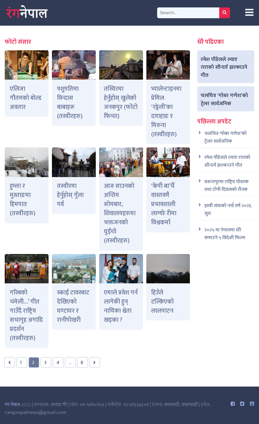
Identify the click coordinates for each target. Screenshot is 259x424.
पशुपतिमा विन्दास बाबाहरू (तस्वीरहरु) (70, 102)
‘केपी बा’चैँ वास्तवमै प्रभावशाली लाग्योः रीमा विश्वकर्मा (163, 204)
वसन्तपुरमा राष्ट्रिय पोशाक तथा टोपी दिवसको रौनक (226, 186)
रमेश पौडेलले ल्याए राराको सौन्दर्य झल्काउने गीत (224, 67)
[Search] (188, 12)
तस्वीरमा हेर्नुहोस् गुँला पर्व (70, 195)
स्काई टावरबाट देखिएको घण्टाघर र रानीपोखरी (73, 306)
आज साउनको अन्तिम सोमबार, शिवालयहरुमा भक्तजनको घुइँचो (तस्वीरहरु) (120, 213)
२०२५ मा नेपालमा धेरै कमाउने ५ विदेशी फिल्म (224, 234)
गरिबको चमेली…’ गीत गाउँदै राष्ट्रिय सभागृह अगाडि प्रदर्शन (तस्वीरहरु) (26, 315)
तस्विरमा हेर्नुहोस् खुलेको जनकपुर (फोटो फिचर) (121, 102)
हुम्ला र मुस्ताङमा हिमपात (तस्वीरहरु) (22, 200)
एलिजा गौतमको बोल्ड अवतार (25, 98)
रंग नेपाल (12, 405)
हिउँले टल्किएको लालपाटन (162, 302)
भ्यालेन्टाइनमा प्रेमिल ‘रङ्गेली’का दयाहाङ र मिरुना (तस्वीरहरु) (166, 112)
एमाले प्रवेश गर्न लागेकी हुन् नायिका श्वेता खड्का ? (121, 306)
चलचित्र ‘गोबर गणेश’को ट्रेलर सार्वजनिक (224, 99)
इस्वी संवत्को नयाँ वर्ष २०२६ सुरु (227, 210)
